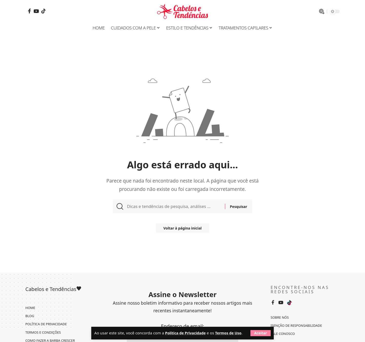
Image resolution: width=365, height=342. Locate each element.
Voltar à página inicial (182, 230)
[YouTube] (36, 11)
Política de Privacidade (186, 326)
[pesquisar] (321, 11)
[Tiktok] (43, 11)
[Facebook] (29, 11)
